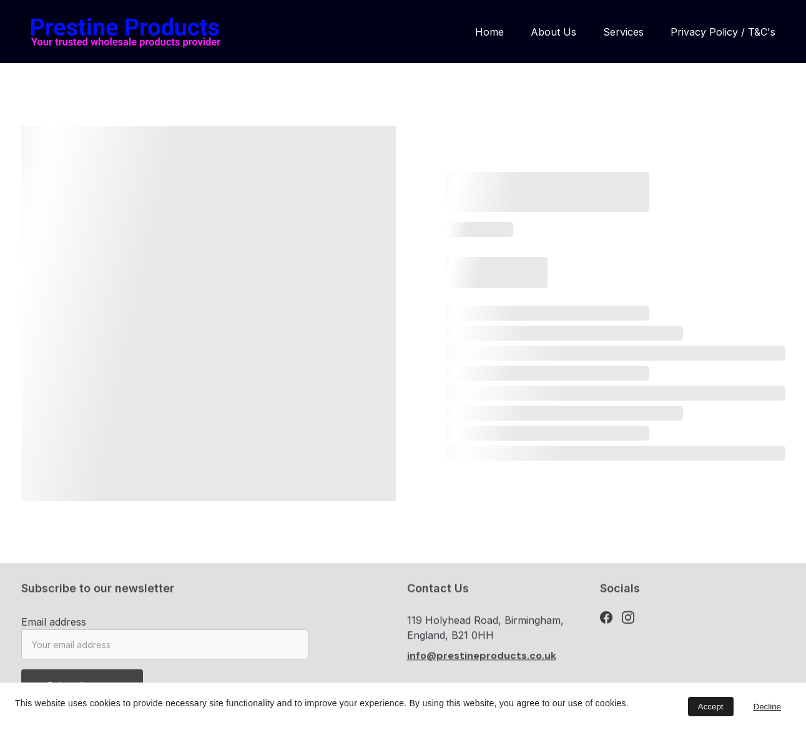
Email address (53, 626)
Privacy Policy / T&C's (723, 32)
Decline (767, 706)
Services (623, 32)
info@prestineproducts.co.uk (481, 658)
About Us (553, 32)
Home (489, 32)
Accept (711, 706)
